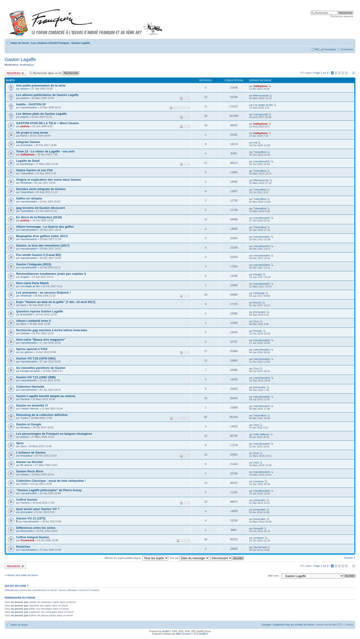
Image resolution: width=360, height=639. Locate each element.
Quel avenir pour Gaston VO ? (37, 509)
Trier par (189, 558)
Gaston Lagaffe (80, 43)
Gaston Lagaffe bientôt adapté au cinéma (45, 396)
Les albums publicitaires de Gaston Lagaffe (47, 95)
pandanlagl (26, 164)
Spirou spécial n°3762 (31, 349)
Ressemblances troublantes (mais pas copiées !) (51, 273)
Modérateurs (27, 64)
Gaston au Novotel (29, 462)
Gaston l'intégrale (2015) (33, 264)
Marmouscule (261, 95)
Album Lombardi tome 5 (33, 320)
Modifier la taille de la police (349, 42)
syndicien (258, 537)
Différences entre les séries (36, 528)
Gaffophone (260, 86)
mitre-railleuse (261, 434)
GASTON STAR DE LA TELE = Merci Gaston (47, 123)
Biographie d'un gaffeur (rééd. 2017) (42, 236)
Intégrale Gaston (28, 142)
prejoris (24, 88)
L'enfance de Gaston (31, 452)
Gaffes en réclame (29, 198)
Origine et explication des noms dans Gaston (48, 179)
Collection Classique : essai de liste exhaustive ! (51, 480)
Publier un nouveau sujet (15, 73)
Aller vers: (273, 575)
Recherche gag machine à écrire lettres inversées (51, 330)
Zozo (23, 305)
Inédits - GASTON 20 (31, 104)
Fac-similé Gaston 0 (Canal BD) (38, 255)
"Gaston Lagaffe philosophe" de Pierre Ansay (49, 490)
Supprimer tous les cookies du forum (293, 624)
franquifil (258, 528)
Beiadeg (25, 427)
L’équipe (266, 624)
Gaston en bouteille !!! (32, 405)
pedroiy (25, 126)
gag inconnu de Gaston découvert (40, 208)
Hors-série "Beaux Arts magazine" (40, 339)
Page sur (321, 72)
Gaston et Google (28, 424)
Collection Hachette (30, 386)
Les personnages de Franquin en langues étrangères (54, 433)
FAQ (316, 49)
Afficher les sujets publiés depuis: (136, 558)
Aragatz (24, 276)
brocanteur (26, 455)
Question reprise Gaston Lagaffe (39, 311)
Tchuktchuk (27, 540)
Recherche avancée (342, 16)
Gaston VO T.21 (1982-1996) (36, 377)
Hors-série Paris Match (32, 283)
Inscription (330, 49)
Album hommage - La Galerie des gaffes (45, 226)
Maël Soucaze (183, 634)
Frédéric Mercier (29, 408)
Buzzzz (257, 302)
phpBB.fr (203, 634)
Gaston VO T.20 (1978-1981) (36, 358)
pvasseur (258, 481)
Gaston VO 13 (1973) (30, 518)
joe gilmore (26, 352)
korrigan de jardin (30, 371)
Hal (255, 142)
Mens (23, 323)
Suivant (348, 557)
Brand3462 (26, 314)
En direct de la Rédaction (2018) (39, 217)
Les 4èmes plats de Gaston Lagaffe (41, 113)
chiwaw (24, 474)
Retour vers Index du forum (22, 575)
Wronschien (27, 531)
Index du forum (20, 43)
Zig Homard (260, 547)
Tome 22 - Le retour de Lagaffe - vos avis (45, 151)
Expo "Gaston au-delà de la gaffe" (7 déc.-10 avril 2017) (55, 302)
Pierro (23, 135)
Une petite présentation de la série (40, 85)
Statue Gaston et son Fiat (34, 170)
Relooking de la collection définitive (42, 415)
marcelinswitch (28, 107)
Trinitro (24, 418)
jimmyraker (26, 145)
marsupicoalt (260, 114)
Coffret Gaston (26, 499)
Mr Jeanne (26, 465)
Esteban (25, 333)
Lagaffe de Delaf (27, 161)
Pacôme (25, 399)
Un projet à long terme (32, 132)
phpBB (165, 631)
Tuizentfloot (259, 152)
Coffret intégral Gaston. (33, 537)
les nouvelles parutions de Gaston (40, 368)
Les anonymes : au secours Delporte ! (43, 292)
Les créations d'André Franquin (50, 43)
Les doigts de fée (263, 105)
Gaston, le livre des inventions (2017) (42, 245)
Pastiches (23, 546)
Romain (257, 330)
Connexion (347, 49)
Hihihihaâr (26, 182)
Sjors (20, 443)
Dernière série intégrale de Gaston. (41, 189)
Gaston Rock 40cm (29, 471)
